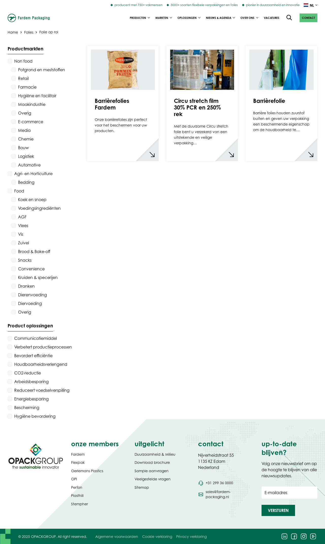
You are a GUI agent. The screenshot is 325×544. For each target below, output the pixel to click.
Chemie (26, 139)
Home (13, 32)
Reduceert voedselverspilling (42, 390)
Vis (20, 234)
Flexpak (78, 462)
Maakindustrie (31, 104)
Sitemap (142, 487)
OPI (74, 479)
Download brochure (152, 462)
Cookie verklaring (157, 536)
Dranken (26, 286)
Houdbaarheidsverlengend (40, 364)
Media (24, 130)
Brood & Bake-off (34, 251)
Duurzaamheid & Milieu (155, 454)
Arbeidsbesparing (31, 381)
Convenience (31, 268)
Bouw (23, 147)
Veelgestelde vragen (153, 479)
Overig (24, 113)
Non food (23, 61)
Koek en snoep (32, 199)
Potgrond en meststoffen (41, 69)
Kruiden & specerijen (38, 277)
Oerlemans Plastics (87, 471)
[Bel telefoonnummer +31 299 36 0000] (215, 483)
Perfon (76, 487)
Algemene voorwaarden (116, 536)
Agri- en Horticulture (33, 173)
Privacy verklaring (191, 536)
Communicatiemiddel (35, 338)
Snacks (24, 260)
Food (19, 190)
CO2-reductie (27, 372)
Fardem (78, 454)
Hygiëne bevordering (35, 416)
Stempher (79, 504)
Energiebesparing (31, 398)
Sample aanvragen (152, 471)
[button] (308, 17)
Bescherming (26, 407)
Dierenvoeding (32, 294)
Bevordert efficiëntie (33, 355)
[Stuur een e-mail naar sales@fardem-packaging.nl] (226, 494)
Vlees (23, 225)
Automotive (29, 165)
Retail (23, 78)
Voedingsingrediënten (39, 208)
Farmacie (27, 87)
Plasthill (77, 495)
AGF (22, 216)
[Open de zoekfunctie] (289, 18)
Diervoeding (30, 303)
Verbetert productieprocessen (43, 347)
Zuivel (23, 242)
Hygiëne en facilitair (37, 95)
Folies (28, 32)
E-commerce (30, 121)
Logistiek (26, 156)
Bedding (26, 182)
